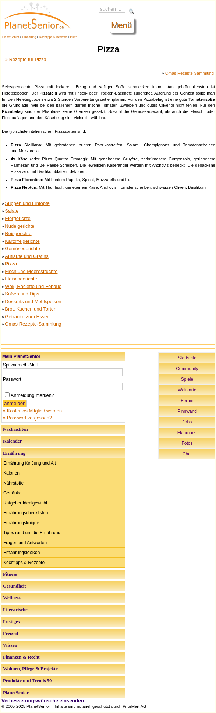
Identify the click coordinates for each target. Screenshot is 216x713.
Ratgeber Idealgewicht (25, 503)
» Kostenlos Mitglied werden (32, 411)
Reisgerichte (18, 233)
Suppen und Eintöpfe (27, 203)
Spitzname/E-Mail (20, 365)
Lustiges (11, 621)
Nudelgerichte (19, 226)
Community (187, 368)
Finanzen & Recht (21, 657)
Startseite (187, 358)
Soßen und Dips (22, 294)
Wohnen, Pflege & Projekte (30, 668)
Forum (187, 400)
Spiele (187, 379)
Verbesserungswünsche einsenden (42, 700)
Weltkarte (187, 390)
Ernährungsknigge (21, 522)
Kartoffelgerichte (22, 241)
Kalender (12, 441)
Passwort (12, 379)
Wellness (12, 597)
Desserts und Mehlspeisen (33, 301)
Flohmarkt (187, 432)
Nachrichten (15, 429)
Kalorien (11, 473)
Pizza (74, 37)
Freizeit (10, 633)
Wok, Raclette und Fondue (33, 286)
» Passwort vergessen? (27, 418)
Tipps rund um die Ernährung (31, 532)
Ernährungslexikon (21, 552)
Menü (121, 25)
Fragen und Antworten (25, 542)
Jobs (187, 422)
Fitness (10, 574)
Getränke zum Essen (27, 316)
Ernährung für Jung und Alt (29, 463)
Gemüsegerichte (22, 248)
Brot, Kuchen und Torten (30, 309)
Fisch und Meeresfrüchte (31, 271)
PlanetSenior (10, 37)
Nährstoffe (13, 483)
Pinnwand (187, 411)
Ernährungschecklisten (25, 512)
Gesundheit (14, 586)
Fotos (186, 443)
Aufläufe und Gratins (27, 256)
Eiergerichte (17, 218)
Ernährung (29, 37)
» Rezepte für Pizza (25, 59)
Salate (11, 211)
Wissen (10, 645)
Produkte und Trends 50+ (28, 680)
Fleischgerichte (21, 278)
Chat (187, 454)
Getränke (12, 493)
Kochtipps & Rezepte (53, 37)
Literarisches (16, 609)
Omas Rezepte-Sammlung (189, 73)
